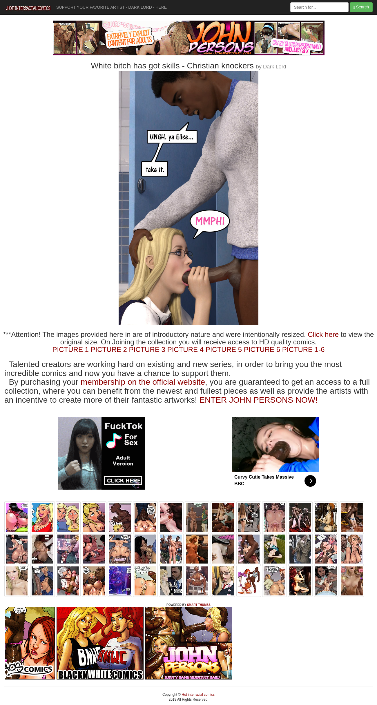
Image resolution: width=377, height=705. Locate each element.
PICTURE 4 (185, 349)
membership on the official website (143, 381)
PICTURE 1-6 (303, 349)
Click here (323, 334)
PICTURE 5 (224, 349)
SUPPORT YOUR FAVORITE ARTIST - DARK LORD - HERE (111, 7)
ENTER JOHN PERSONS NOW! (258, 399)
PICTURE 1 (70, 349)
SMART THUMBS (199, 604)
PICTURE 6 (262, 349)
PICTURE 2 (109, 349)
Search (361, 7)
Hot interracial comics (198, 695)
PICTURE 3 (147, 349)
